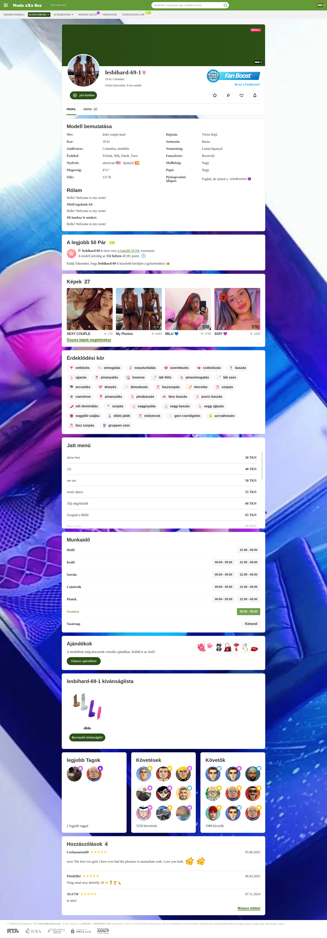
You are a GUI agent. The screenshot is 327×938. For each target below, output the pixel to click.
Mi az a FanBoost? (247, 84)
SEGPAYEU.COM (102, 924)
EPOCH (85, 924)
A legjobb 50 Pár (128, 250)
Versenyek (109, 14)
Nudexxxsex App (134, 14)
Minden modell (14, 14)
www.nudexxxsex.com (49, 923)
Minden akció (88, 14)
